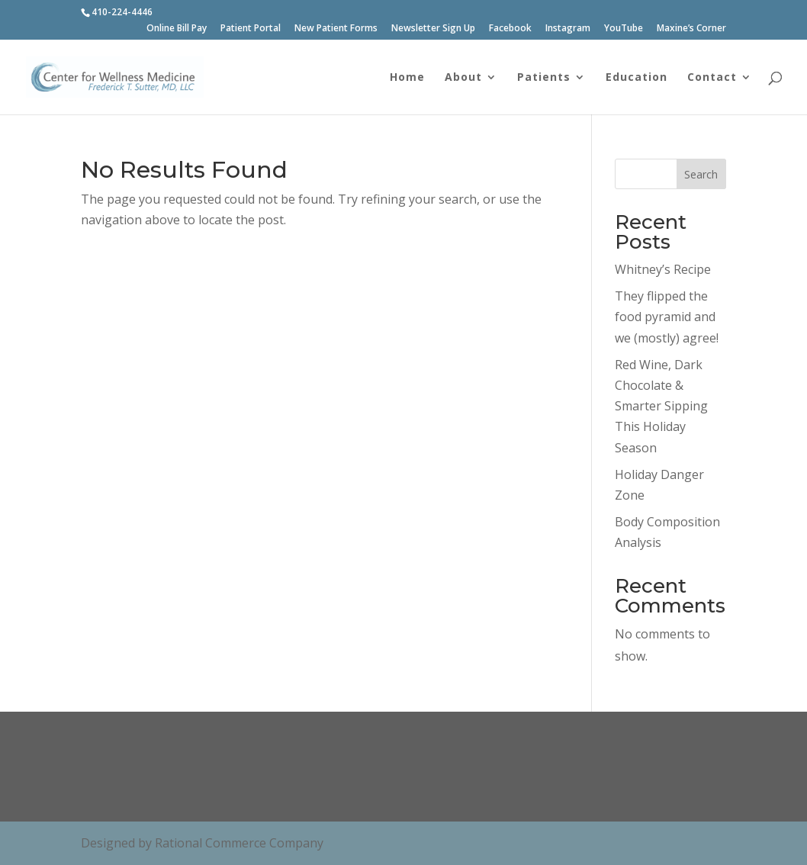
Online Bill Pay (176, 29)
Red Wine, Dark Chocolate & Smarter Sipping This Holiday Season (661, 406)
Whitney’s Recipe (663, 269)
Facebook (510, 29)
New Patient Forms (336, 29)
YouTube (623, 29)
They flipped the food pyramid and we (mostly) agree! (667, 317)
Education (636, 78)
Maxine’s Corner (691, 29)
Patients (544, 78)
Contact (712, 78)
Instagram (567, 29)
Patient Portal (250, 29)
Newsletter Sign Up (433, 29)
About (463, 78)
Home (407, 78)
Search (701, 174)
